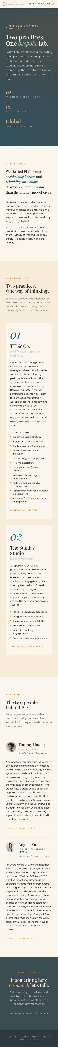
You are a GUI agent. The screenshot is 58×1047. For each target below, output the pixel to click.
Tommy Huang (31, 744)
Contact (50, 4)
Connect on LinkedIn (25, 510)
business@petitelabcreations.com (29, 1013)
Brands (32, 4)
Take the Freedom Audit (27, 646)
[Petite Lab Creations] (13, 4)
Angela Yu (27, 844)
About (41, 4)
